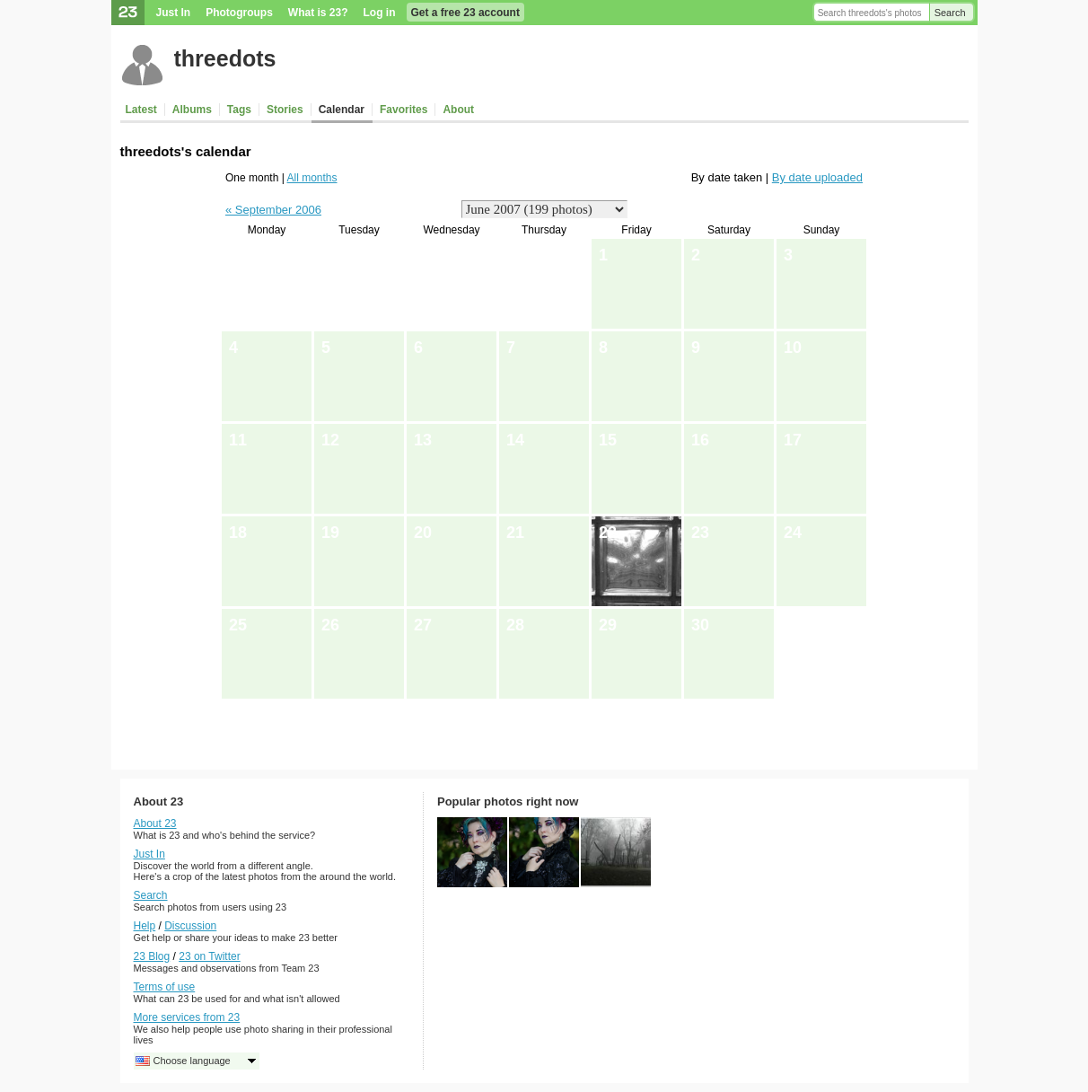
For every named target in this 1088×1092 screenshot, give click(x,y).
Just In (173, 12)
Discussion (190, 926)
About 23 (155, 823)
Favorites (403, 109)
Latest (141, 109)
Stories (285, 109)
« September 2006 (273, 209)
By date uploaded (817, 177)
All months (312, 178)
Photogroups (239, 12)
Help (145, 926)
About (458, 109)
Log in (380, 12)
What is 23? (318, 12)
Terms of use (165, 987)
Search (950, 12)
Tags (239, 109)
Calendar (341, 109)
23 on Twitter (209, 956)
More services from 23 (187, 1017)
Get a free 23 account (465, 12)
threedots (225, 58)
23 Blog (152, 956)
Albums (192, 109)
